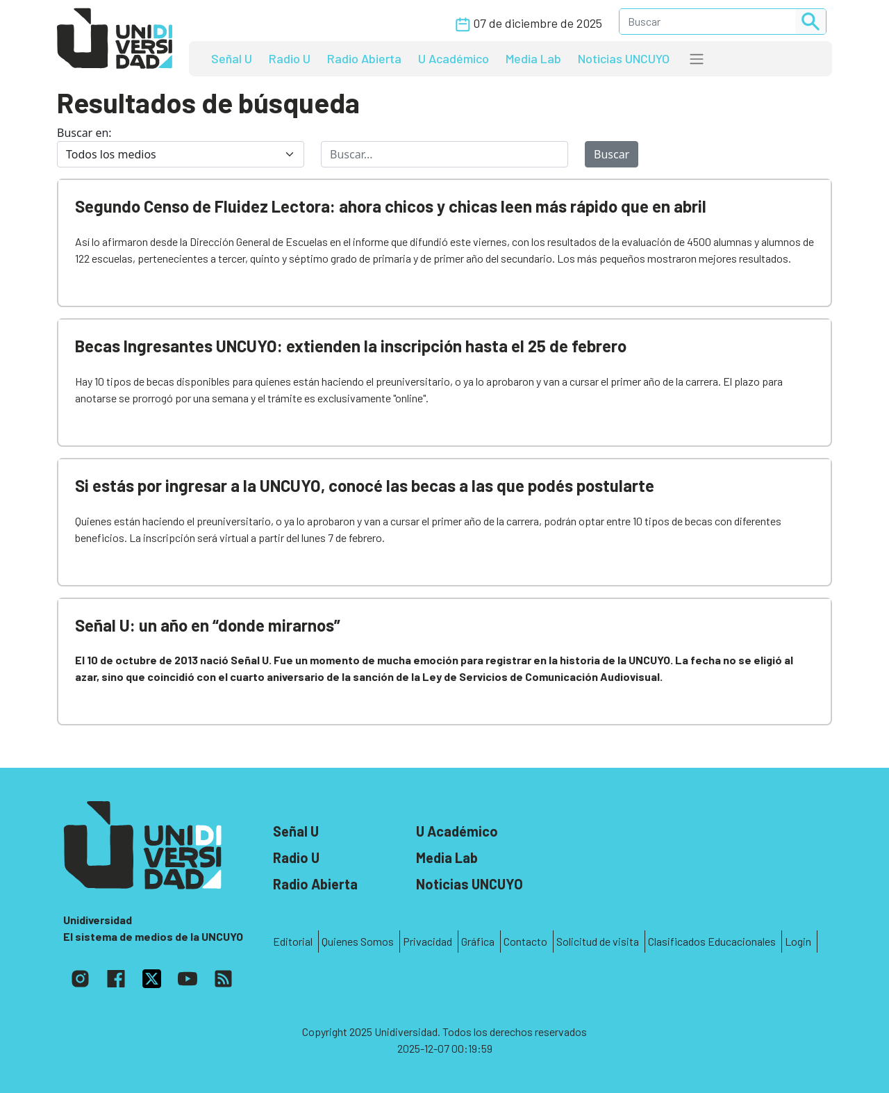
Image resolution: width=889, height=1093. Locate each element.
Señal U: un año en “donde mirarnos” (207, 625)
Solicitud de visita (597, 941)
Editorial (293, 941)
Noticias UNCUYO (624, 58)
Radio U (289, 58)
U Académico (453, 58)
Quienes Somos (358, 941)
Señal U (231, 58)
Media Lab (533, 58)
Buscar (611, 154)
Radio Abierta (364, 58)
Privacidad (427, 941)
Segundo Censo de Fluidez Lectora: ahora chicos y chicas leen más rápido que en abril (390, 206)
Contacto (525, 941)
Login (798, 941)
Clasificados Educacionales (712, 941)
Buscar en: (84, 132)
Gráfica (478, 941)
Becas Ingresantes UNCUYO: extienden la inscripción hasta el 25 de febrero (350, 346)
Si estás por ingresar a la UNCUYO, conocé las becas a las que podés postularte (364, 485)
